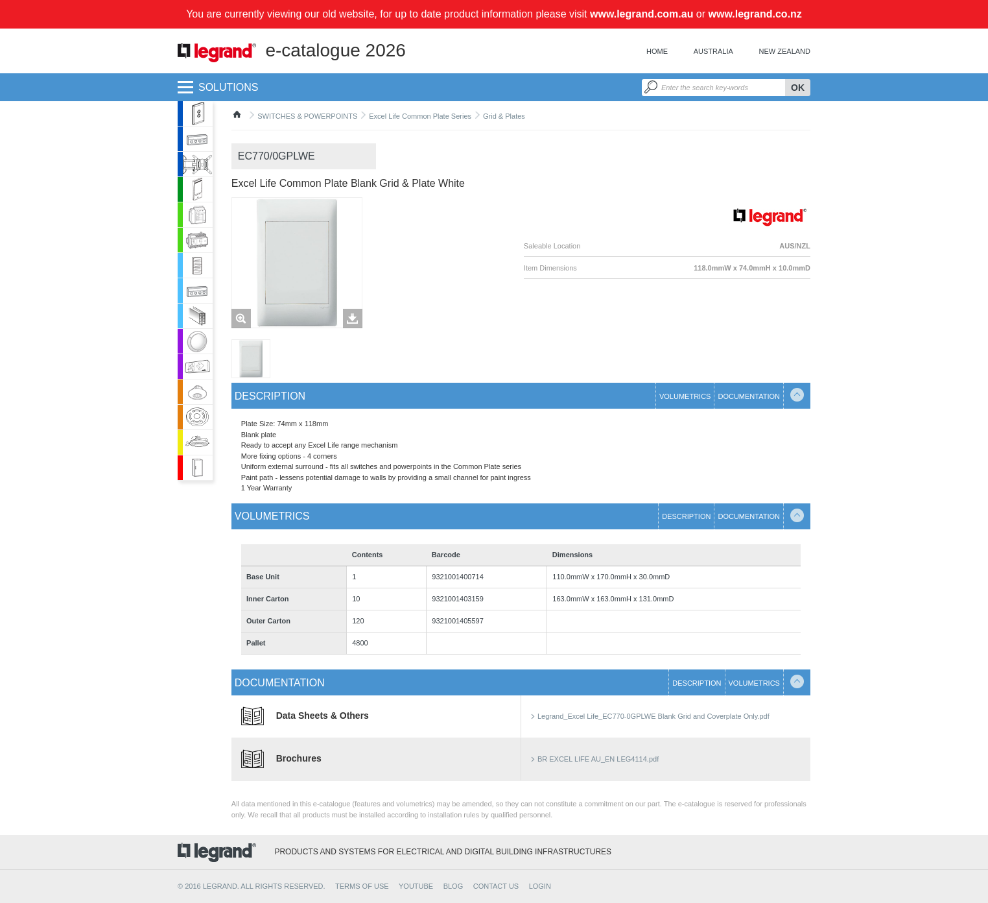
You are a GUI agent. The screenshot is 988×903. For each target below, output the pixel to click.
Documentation (749, 396)
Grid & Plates (504, 116)
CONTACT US (496, 886)
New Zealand (784, 51)
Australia (713, 51)
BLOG (453, 886)
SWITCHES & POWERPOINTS (307, 116)
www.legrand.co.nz (755, 13)
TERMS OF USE (362, 886)
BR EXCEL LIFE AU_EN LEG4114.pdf (598, 759)
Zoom (241, 318)
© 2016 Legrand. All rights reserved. (251, 886)
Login (540, 886)
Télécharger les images (352, 318)
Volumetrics (685, 396)
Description (270, 396)
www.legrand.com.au (641, 13)
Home (657, 51)
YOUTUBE (416, 886)
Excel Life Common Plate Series (420, 116)
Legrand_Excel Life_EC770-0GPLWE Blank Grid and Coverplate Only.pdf (653, 716)
